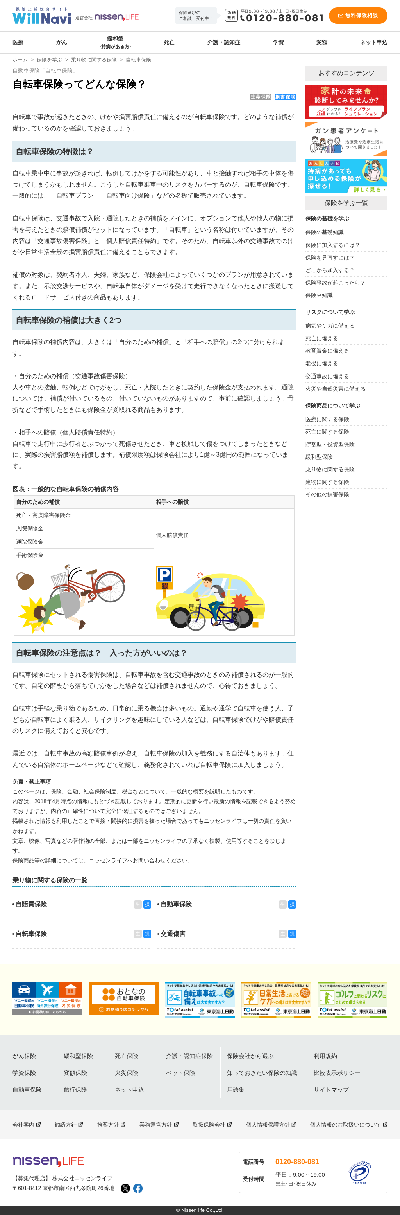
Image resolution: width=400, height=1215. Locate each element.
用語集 (236, 1089)
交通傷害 (173, 933)
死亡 (169, 42)
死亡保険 (126, 1056)
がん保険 (24, 1056)
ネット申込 (374, 42)
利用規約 (325, 1056)
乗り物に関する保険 (94, 60)
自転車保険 (31, 933)
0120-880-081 (297, 1162)
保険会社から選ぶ (250, 1056)
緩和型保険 (78, 1056)
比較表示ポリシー (337, 1072)
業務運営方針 (155, 1124)
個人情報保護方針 (268, 1124)
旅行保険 (75, 1089)
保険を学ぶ (49, 60)
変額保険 (75, 1072)
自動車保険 (176, 904)
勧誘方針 (66, 1124)
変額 (321, 42)
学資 (278, 42)
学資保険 (24, 1072)
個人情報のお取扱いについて (345, 1124)
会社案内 (23, 1124)
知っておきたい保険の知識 (262, 1072)
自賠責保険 (31, 904)
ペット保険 (180, 1072)
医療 (17, 42)
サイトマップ (331, 1089)
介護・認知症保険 (189, 1056)
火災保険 (126, 1072)
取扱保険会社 (209, 1124)
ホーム (20, 60)
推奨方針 (108, 1124)
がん (61, 42)
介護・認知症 (223, 42)
